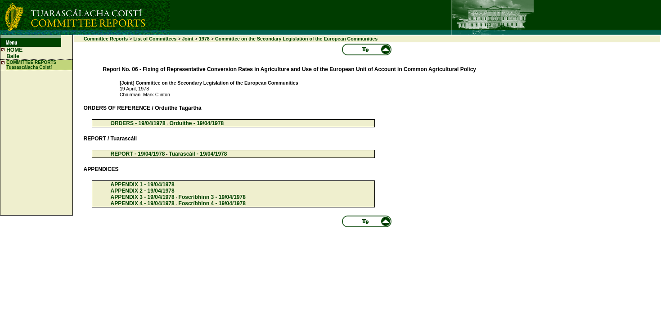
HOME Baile (14, 53)
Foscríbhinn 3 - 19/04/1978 (212, 197)
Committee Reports (106, 38)
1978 (204, 38)
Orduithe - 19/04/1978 (197, 123)
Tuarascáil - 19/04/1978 (198, 154)
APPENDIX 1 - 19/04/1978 (143, 184)
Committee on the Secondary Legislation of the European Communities (296, 38)
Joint (187, 38)
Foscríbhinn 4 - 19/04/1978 (212, 203)
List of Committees (154, 38)
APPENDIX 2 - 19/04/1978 (143, 191)
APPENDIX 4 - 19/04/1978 (143, 203)
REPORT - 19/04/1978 (138, 154)
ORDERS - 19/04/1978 (138, 123)
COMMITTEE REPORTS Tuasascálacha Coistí (31, 65)
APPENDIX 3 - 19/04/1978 (143, 197)
